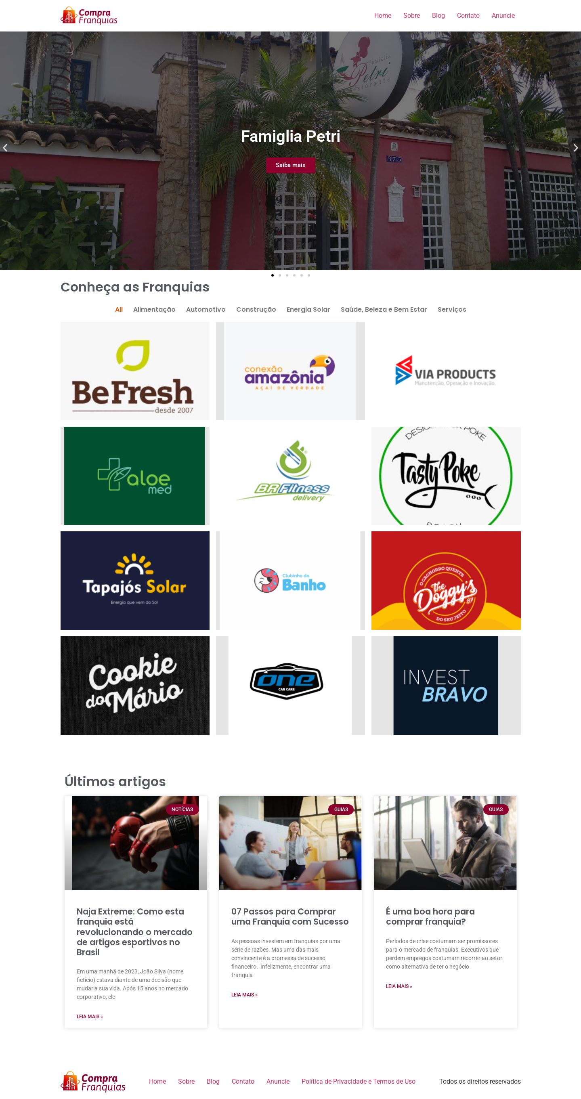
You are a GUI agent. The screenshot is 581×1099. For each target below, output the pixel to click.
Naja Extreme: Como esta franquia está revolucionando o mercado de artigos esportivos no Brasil (135, 932)
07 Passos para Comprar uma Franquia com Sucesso (290, 916)
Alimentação (154, 309)
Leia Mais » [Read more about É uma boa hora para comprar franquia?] (399, 986)
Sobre (411, 15)
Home (382, 15)
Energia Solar (308, 309)
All (119, 309)
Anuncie (503, 15)
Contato (468, 15)
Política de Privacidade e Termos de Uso (358, 1081)
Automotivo (206, 309)
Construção (256, 309)
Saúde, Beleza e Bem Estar (384, 309)
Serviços (452, 309)
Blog (438, 15)
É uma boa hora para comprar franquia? (430, 916)
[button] (5, 148)
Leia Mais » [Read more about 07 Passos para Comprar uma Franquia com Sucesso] (244, 995)
